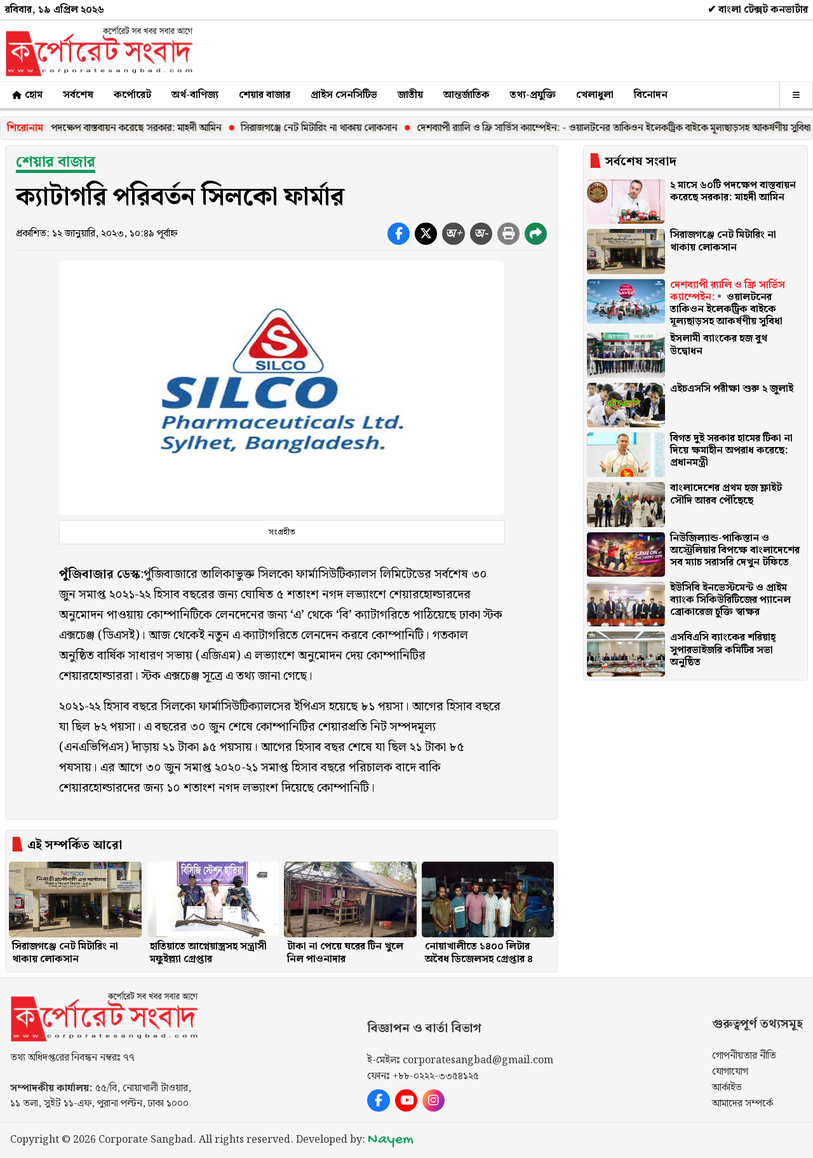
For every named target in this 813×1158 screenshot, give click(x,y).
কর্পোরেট (132, 95)
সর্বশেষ (78, 95)
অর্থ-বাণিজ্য (194, 95)
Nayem (390, 1140)
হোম (26, 95)
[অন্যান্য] (796, 95)
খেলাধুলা (595, 95)
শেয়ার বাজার (264, 95)
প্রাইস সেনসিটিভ (344, 95)
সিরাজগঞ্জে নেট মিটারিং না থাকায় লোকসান (333, 128)
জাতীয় (410, 95)
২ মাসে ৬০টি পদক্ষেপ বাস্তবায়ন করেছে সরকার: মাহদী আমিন (126, 128)
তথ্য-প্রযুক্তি (533, 95)
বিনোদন (651, 95)
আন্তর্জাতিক (466, 95)
